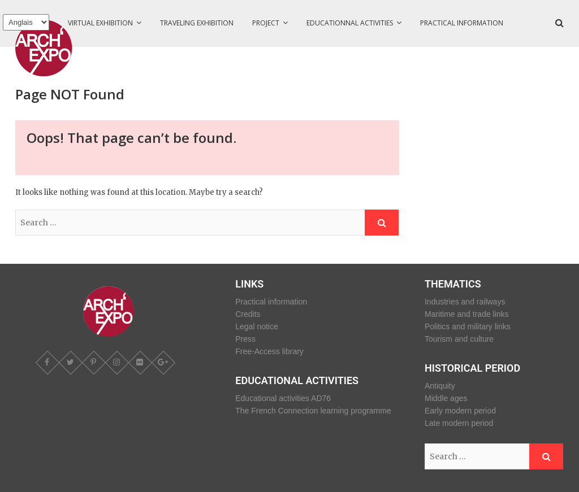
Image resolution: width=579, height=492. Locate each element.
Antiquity (440, 385)
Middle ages (446, 398)
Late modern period (459, 423)
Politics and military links (468, 326)
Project (265, 23)
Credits (247, 314)
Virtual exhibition (100, 23)
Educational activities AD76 (283, 398)
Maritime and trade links (467, 314)
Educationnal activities (349, 23)
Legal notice (256, 326)
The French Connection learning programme (313, 410)
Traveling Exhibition (197, 23)
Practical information (461, 23)
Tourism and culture (459, 338)
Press (245, 338)
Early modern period (460, 410)
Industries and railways (465, 301)
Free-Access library (269, 351)
